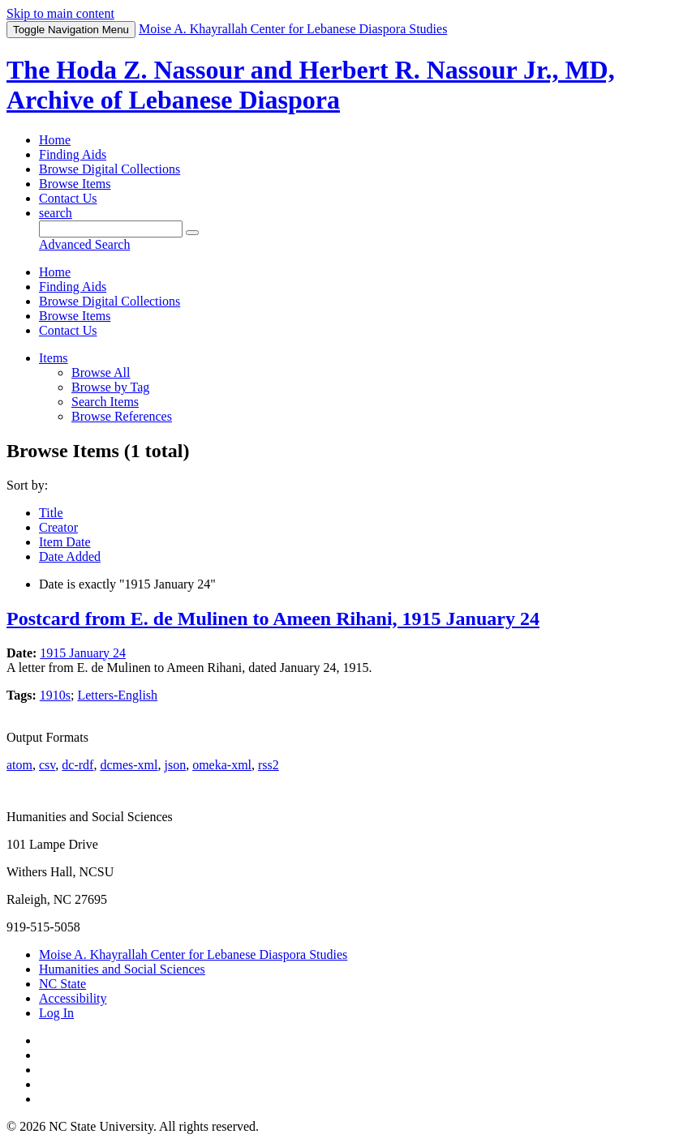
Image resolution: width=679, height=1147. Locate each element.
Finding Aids (72, 154)
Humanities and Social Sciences (122, 969)
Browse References (121, 416)
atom (19, 765)
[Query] (111, 229)
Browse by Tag (110, 387)
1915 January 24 (83, 653)
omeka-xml (221, 765)
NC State (62, 984)
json (175, 765)
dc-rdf (77, 765)
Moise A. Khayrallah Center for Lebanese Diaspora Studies (193, 954)
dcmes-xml (128, 765)
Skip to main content (60, 13)
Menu (71, 30)
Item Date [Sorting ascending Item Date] (65, 542)
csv (47, 765)
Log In (56, 1013)
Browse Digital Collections (109, 169)
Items (53, 358)
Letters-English (117, 695)
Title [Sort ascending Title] (51, 513)
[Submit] (192, 232)
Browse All (100, 372)
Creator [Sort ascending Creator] (58, 527)
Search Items (105, 402)
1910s (55, 695)
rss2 (268, 765)
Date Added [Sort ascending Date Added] (70, 556)
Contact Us (68, 198)
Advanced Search (84, 244)
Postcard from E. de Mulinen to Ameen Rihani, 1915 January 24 (272, 618)
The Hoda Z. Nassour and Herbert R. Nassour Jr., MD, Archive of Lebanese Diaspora (310, 84)
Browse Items (74, 183)
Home (55, 140)
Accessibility (73, 998)
